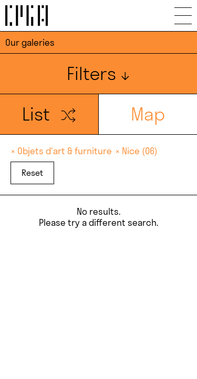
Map (148, 114)
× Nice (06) (136, 150)
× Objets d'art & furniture (62, 150)
